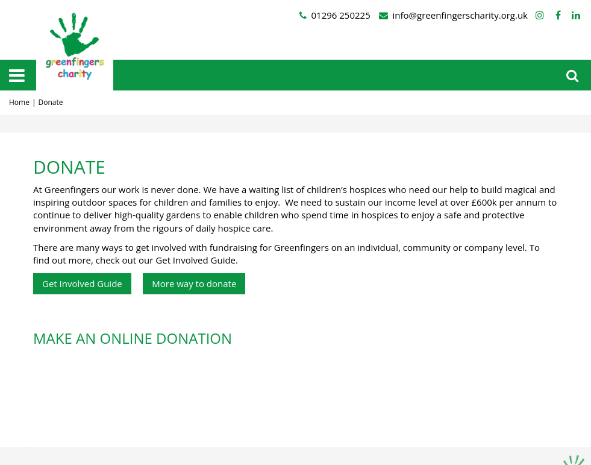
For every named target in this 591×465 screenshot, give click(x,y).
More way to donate (194, 283)
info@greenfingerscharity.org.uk (460, 15)
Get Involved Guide (82, 283)
